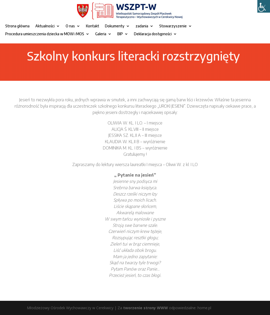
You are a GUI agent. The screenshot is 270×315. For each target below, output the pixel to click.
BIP (120, 34)
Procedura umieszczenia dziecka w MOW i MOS (44, 34)
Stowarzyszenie (173, 26)
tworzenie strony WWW (145, 307)
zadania (142, 26)
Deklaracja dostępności (153, 34)
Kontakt (92, 26)
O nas (70, 26)
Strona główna (17, 26)
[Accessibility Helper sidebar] (263, 6)
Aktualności (45, 26)
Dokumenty (114, 26)
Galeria (100, 34)
